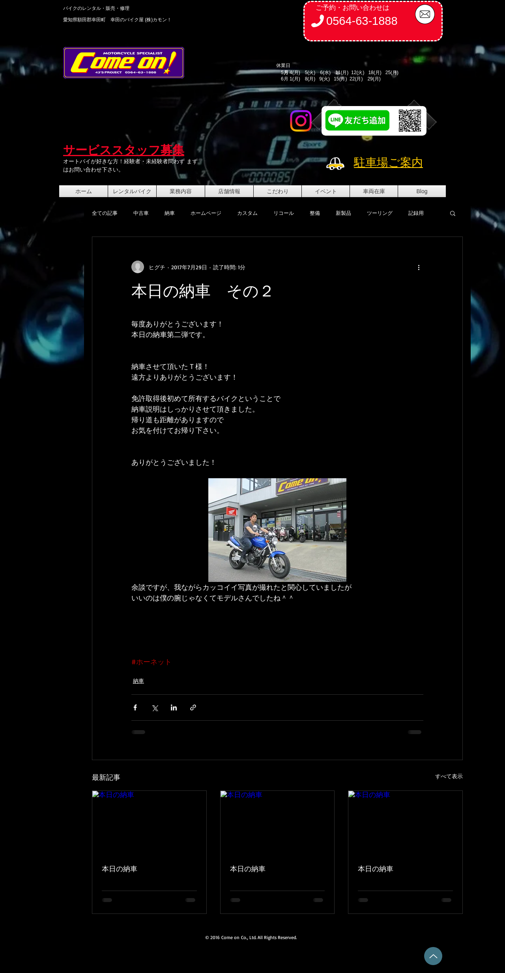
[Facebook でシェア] (135, 707)
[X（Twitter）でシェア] (154, 707)
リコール (283, 213)
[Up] (433, 956)
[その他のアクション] (418, 267)
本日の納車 (119, 868)
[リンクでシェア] (193, 707)
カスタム (247, 213)
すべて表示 (449, 776)
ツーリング (380, 213)
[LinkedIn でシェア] (174, 707)
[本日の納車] (149, 823)
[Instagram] (300, 120)
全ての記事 (105, 213)
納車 (170, 213)
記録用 (416, 213)
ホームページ (206, 213)
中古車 (141, 213)
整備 (315, 213)
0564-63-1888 (362, 21)
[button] (452, 213)
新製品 (343, 213)
